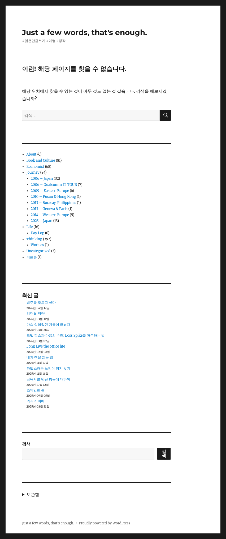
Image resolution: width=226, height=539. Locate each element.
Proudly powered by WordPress (104, 523)
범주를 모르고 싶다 (41, 302)
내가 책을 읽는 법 (40, 357)
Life (30, 227)
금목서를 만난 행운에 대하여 (48, 379)
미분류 (32, 257)
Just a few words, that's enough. (84, 32)
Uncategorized (38, 251)
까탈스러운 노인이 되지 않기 (48, 368)
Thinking (34, 239)
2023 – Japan (42, 221)
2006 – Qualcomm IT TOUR (54, 184)
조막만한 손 (36, 390)
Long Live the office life (46, 346)
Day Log (37, 233)
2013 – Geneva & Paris (49, 209)
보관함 (33, 494)
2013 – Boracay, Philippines (53, 202)
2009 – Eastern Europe (50, 191)
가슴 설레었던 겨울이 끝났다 (48, 324)
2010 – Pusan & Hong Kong (53, 196)
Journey (33, 172)
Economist (35, 166)
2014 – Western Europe (50, 215)
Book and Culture (41, 160)
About (32, 154)
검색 (26, 444)
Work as (37, 245)
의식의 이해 (36, 401)
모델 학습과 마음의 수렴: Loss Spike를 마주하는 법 (66, 335)
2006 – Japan (42, 178)
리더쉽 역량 (36, 313)
